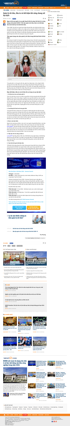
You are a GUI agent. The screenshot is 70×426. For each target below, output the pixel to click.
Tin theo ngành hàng (54, 11)
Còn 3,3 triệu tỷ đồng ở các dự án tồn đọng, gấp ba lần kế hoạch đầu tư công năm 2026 (14, 270)
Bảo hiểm (27, 10)
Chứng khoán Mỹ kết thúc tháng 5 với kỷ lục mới (24, 347)
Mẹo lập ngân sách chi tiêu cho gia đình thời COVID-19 (25, 231)
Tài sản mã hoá (20, 10)
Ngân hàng (12, 10)
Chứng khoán (58, 367)
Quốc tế (19, 350)
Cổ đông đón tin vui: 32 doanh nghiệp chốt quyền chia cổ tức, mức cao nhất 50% (10, 328)
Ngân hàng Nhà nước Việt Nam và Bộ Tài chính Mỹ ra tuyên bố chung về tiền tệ (36, 268)
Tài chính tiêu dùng (45, 10)
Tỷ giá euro (30, 407)
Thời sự (6, 290)
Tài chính (6, 10)
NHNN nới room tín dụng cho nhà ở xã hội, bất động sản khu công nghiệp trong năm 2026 (35, 263)
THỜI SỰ (7, 7)
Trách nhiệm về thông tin (9, 424)
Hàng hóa (7, 296)
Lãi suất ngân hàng (54, 407)
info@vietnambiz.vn (11, 423)
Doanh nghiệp (38, 389)
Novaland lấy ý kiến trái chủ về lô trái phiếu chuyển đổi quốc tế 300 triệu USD (61, 395)
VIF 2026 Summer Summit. (27, 199)
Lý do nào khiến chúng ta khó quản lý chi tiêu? (17, 217)
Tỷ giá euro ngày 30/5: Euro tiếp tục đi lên (34, 270)
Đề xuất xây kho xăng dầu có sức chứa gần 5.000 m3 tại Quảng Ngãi (13, 264)
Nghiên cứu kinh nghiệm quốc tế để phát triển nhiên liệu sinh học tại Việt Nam (23, 294)
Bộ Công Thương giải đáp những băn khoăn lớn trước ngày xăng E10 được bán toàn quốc (61, 385)
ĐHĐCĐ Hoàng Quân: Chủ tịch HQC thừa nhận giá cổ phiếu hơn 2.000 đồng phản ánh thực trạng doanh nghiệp (24, 329)
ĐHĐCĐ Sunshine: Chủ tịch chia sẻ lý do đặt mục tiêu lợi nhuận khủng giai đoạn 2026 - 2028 (25, 306)
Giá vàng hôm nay (8, 407)
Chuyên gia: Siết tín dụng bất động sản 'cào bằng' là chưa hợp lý (17, 394)
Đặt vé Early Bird (19, 207)
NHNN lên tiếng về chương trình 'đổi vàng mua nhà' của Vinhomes (36, 274)
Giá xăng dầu (60, 407)
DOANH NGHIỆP (40, 7)
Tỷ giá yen (25, 407)
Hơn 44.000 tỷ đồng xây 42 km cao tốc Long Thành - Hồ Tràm (14, 274)
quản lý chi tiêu (19, 245)
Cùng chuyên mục (31, 249)
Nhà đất (6, 308)
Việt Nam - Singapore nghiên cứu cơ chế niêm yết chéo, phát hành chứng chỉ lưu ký (61, 374)
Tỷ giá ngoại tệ (15, 407)
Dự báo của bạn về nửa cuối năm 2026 (33, 207)
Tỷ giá (31, 10)
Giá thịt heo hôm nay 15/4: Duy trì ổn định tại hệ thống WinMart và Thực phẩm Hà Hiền (13, 277)
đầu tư (9, 245)
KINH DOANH (47, 7)
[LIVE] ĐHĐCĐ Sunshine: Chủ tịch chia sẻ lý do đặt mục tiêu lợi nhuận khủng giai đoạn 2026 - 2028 (41, 364)
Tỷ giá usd (20, 407)
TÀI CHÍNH (24, 7)
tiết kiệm (13, 245)
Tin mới (8, 285)
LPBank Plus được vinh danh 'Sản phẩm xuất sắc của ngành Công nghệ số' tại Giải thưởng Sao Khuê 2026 (36, 277)
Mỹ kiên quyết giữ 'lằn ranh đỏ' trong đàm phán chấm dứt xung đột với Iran (41, 395)
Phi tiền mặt (37, 10)
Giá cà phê (40, 407)
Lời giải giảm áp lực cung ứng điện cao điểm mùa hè (17, 300)
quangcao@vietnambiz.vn (58, 419)
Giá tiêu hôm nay (46, 407)
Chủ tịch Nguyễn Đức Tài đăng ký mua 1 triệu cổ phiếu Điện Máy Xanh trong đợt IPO (61, 363)
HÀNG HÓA (16, 7)
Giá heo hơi (35, 407)
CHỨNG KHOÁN (34, 7)
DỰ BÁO (11, 7)
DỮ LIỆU (51, 7)
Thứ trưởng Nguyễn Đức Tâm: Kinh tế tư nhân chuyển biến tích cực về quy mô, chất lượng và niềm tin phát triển (24, 288)
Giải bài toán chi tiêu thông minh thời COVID (23, 228)
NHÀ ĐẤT (29, 7)
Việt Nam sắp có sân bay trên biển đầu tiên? (12, 267)
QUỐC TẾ (20, 7)
